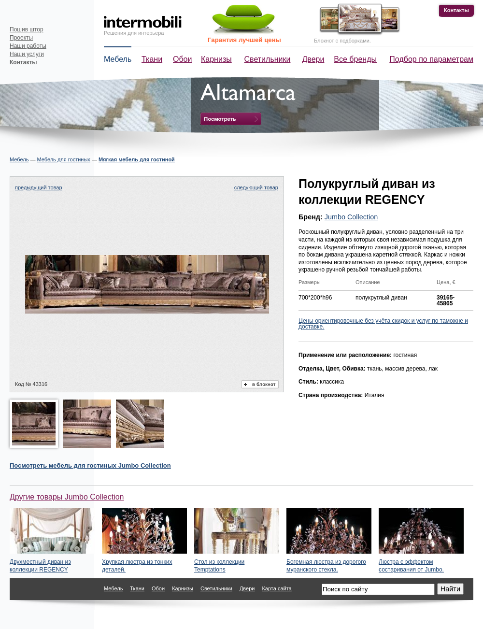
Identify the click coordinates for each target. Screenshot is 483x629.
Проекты (21, 37)
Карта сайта (276, 588)
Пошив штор (26, 29)
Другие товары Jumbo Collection (67, 497)
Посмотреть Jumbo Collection (90, 465)
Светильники (267, 59)
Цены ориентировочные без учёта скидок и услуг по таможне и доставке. (383, 323)
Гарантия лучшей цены (244, 39)
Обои (182, 59)
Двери (313, 59)
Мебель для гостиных (63, 159)
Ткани (152, 59)
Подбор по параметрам (431, 59)
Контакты (456, 10)
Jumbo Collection (351, 217)
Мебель (117, 59)
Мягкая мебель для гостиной (137, 159)
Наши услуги (27, 54)
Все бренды (355, 59)
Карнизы (216, 59)
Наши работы (28, 46)
